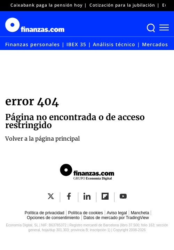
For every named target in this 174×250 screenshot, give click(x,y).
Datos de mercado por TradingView (116, 217)
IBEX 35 (76, 44)
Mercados (155, 44)
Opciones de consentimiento (53, 217)
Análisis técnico (114, 44)
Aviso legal (117, 212)
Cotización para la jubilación (122, 5)
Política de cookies (85, 212)
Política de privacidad (44, 212)
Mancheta (140, 212)
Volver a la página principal (42, 138)
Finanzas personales (32, 44)
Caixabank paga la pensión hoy (46, 5)
